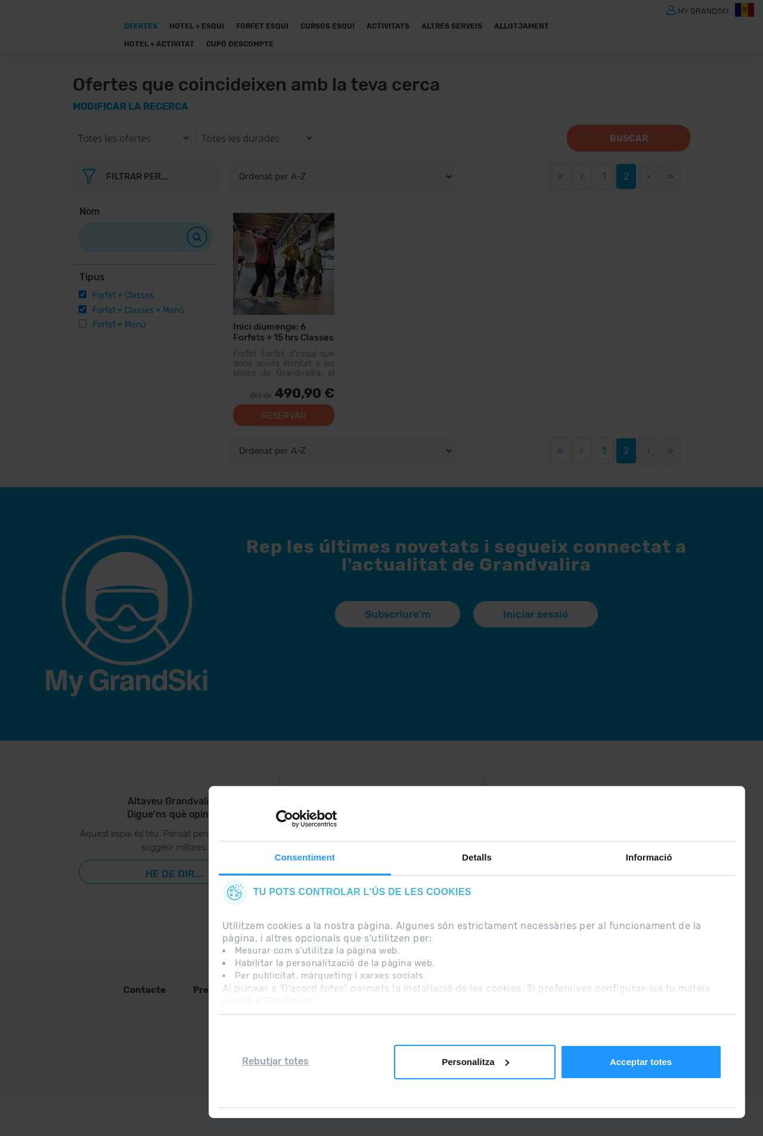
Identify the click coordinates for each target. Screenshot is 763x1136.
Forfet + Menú (118, 325)
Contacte (144, 990)
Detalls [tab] (477, 857)
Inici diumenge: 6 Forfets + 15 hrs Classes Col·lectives (283, 331)
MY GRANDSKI (703, 10)
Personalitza (475, 1062)
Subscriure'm (397, 614)
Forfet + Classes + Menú (138, 310)
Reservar (283, 415)
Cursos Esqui (327, 26)
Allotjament (521, 26)
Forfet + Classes (123, 295)
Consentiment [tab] (305, 857)
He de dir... (174, 874)
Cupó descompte (240, 44)
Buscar (629, 138)
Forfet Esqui (262, 26)
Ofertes (140, 26)
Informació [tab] (649, 857)
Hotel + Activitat (159, 44)
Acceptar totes (641, 1062)
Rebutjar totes (275, 1061)
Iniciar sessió (535, 614)
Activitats (388, 26)
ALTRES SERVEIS (451, 26)
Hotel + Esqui (196, 26)
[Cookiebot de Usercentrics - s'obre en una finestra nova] (284, 819)
